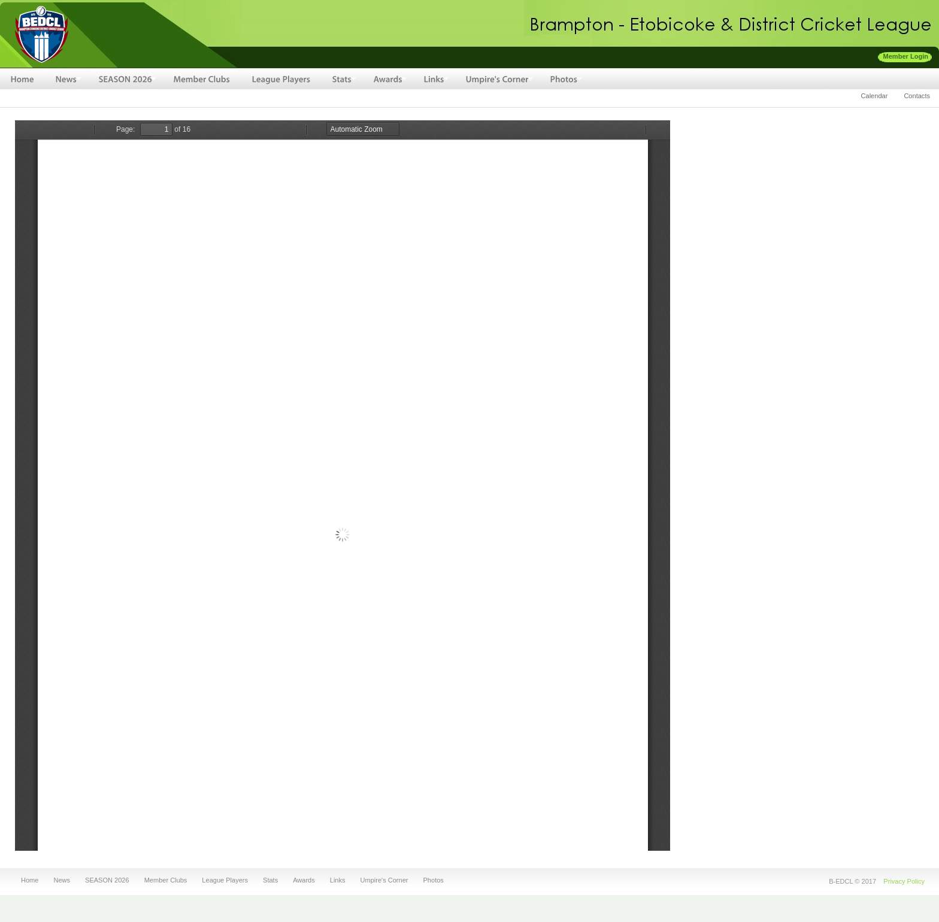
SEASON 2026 (105, 880)
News (60, 880)
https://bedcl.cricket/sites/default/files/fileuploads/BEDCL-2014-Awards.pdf (342, 485)
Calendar (874, 96)
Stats (268, 880)
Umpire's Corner (383, 880)
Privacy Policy (904, 881)
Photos (432, 880)
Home (29, 880)
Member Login (906, 56)
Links (336, 880)
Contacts (917, 96)
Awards (302, 880)
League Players (225, 880)
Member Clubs (165, 880)
